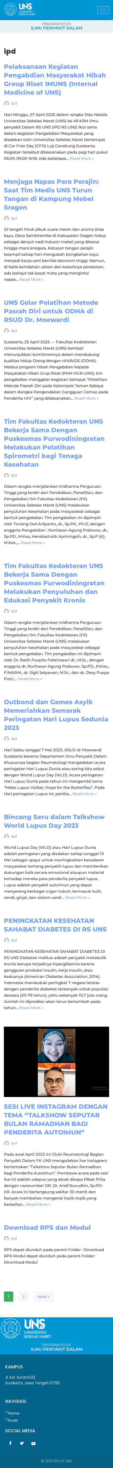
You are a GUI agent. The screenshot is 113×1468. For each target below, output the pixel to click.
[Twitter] (22, 1443)
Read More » (82, 158)
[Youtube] (33, 1443)
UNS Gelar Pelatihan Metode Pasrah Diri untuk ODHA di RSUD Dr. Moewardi (51, 311)
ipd (14, 103)
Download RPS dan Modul (47, 1227)
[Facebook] (10, 1443)
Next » (44, 1296)
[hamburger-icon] (103, 10)
